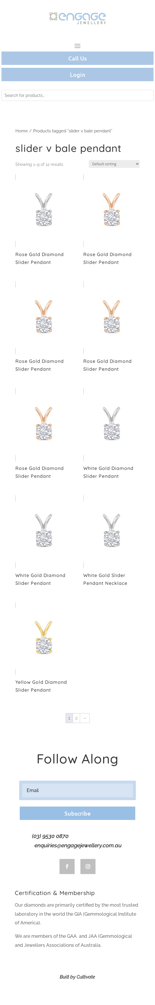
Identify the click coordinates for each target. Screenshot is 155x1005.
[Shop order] (114, 164)
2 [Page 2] (76, 718)
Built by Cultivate (77, 977)
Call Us (77, 58)
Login (77, 74)
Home (21, 130)
